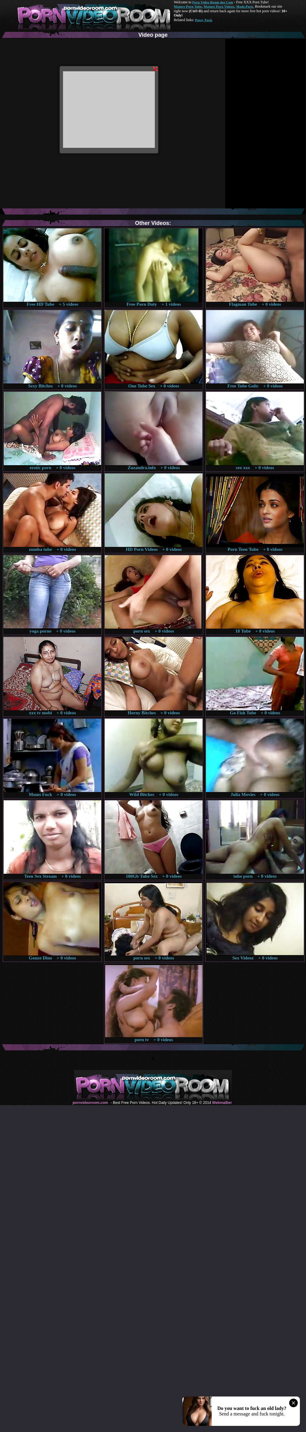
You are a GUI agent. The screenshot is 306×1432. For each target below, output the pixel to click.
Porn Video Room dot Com (212, 2)
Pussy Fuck (203, 20)
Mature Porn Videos (219, 6)
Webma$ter (222, 1103)
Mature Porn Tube (188, 6)
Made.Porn (244, 6)
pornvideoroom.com (90, 1103)
